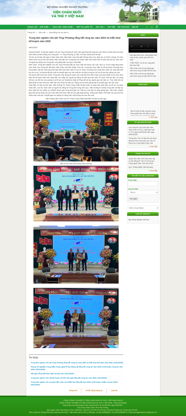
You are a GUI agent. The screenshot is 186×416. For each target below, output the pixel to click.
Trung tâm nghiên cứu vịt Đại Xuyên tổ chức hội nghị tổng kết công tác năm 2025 (69, 378)
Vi (147, 27)
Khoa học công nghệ (63, 27)
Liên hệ (134, 27)
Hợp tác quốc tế (85, 27)
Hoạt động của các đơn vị (59, 32)
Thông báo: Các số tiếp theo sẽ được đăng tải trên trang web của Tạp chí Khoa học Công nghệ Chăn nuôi (143, 140)
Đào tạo (100, 27)
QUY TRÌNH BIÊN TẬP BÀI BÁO (141, 167)
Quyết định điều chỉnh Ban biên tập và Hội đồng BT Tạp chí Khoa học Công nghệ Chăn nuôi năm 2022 (142, 161)
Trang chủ (32, 27)
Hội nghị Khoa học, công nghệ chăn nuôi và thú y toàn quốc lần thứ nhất (143, 57)
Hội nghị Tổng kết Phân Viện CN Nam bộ (52, 374)
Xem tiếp (153, 117)
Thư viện (111, 27)
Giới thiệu (45, 27)
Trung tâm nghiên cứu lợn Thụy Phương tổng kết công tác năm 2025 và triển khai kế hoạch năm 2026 (77, 363)
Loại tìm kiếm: (133, 189)
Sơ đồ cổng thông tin (94, 390)
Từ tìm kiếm (132, 180)
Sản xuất (42, 32)
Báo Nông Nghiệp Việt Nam (139, 220)
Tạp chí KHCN (123, 27)
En (152, 27)
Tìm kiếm (133, 199)
